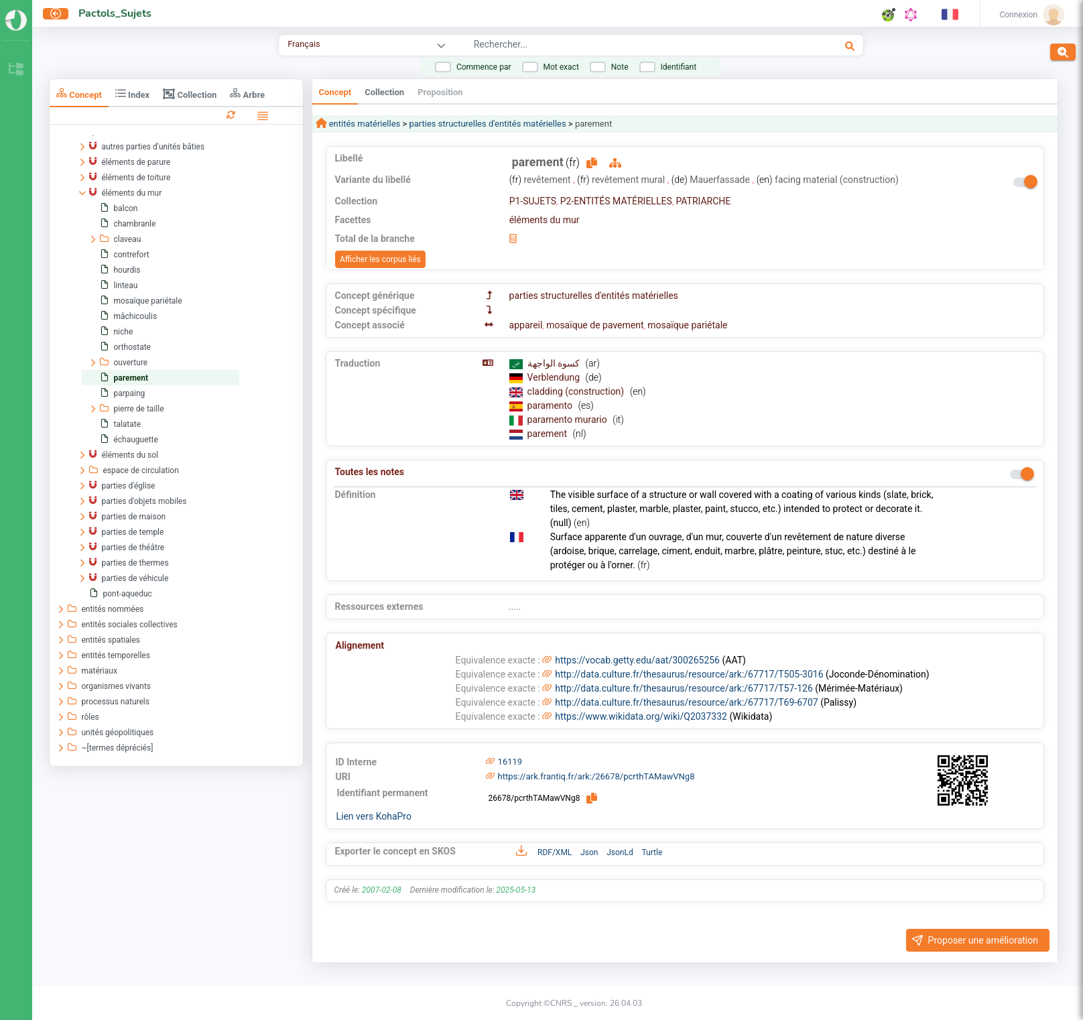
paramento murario (568, 419)
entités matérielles (364, 124)
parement (548, 433)
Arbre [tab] (247, 93)
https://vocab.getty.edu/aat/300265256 (637, 660)
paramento (551, 405)
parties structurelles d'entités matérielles (487, 124)
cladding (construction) (577, 391)
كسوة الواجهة (554, 363)
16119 (510, 762)
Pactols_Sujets (114, 13)
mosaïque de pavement (594, 325)
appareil (526, 325)
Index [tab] (132, 93)
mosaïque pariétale (687, 325)
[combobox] (615, 46)
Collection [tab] (189, 93)
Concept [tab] (79, 93)
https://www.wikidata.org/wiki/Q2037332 (641, 716)
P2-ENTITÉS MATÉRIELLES (616, 201)
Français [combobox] (304, 44)
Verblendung (554, 377)
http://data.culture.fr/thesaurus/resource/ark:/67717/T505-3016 (689, 674)
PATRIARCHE (703, 201)
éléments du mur (544, 219)
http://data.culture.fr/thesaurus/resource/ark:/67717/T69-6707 (686, 702)
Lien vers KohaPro (373, 816)
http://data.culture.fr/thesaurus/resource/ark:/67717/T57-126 (684, 688)
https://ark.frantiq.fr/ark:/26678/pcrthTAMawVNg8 (596, 776)
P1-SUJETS (532, 201)
